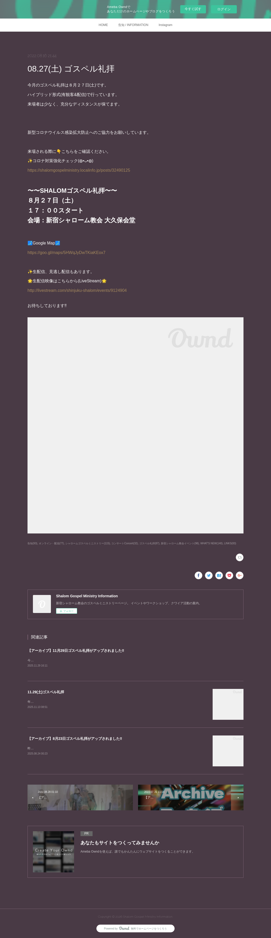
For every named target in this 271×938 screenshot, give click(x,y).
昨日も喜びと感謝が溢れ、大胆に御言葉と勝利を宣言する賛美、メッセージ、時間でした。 (91, 748)
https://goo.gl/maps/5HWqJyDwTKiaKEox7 (66, 252)
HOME (103, 25)
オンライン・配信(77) (51, 543)
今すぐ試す (193, 9)
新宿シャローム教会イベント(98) (180, 543)
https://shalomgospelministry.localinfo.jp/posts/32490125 (79, 170)
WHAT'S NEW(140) (211, 543)
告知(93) (32, 543)
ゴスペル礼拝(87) (149, 543)
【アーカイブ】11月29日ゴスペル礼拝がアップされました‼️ (76, 650)
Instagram (165, 25)
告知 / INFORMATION (133, 25)
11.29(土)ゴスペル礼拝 (46, 692)
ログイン (224, 9)
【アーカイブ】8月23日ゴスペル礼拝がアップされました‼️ (75, 739)
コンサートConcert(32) (124, 543)
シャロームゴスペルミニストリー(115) (87, 543)
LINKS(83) (230, 543)
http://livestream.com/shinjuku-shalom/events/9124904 (77, 290)
